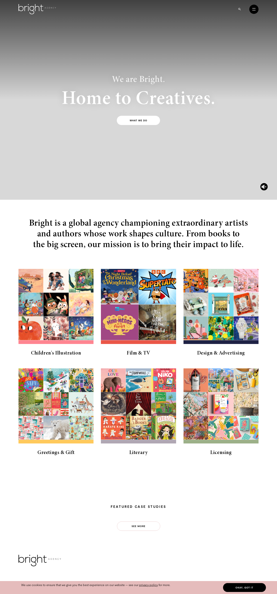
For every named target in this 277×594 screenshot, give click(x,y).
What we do (138, 120)
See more (138, 526)
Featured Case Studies (138, 506)
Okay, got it (244, 587)
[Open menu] (254, 9)
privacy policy (148, 585)
